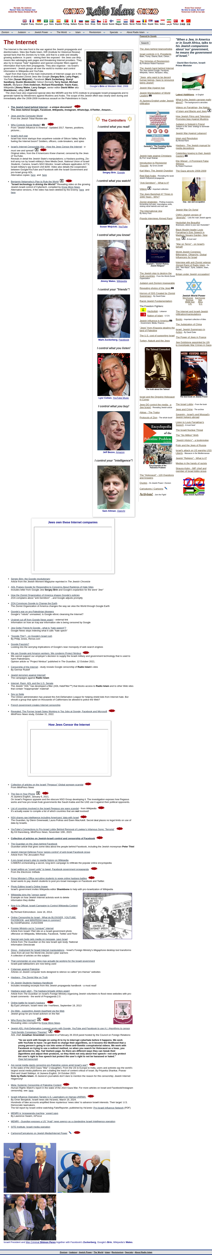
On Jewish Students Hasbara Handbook (32, 982)
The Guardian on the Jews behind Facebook (34, 843)
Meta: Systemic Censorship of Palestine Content (36, 1085)
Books (179, 319)
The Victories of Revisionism (154, 61)
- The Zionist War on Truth (29, 977)
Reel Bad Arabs (148, 175)
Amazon (120, 452)
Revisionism (95, 32)
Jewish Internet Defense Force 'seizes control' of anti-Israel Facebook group (50, 852)
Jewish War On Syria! (187, 209)
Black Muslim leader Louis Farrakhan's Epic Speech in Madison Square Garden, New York (191, 234)
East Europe (200, 298)
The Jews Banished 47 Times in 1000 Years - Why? (156, 195)
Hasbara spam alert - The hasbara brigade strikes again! (40, 991)
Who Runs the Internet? (23, 1020)
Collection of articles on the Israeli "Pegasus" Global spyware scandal (47, 784)
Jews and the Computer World (27, 115)
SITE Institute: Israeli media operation (30, 1126)
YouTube (123, 226)
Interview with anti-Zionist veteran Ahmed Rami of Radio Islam (193, 263)
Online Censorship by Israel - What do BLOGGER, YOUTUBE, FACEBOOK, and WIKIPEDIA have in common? (43, 918)
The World (62, 32)
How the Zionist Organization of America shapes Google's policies (45, 595)
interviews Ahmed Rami (156, 218)
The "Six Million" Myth (187, 435)
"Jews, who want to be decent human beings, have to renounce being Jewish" (157, 80)
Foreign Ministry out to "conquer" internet (32, 928)
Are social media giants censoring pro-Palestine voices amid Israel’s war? (49, 1065)
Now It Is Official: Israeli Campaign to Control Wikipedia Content (44, 905)
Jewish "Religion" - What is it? (191, 458)
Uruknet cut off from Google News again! (32, 619)
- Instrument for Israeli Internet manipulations (37, 950)
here (33, 175)
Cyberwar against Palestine (25, 969)
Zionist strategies (148, 202)
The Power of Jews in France (191, 337)
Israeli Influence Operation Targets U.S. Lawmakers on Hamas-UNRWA (48, 1097)
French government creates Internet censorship (35, 705)
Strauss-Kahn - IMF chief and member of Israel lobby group (191, 469)
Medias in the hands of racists (191, 463)
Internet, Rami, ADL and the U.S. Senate (32, 683)
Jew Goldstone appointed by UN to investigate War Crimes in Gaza (193, 343)
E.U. (200, 304)
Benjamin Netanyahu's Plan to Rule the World (35, 181)
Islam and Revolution (187, 138)
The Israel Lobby (184, 404)
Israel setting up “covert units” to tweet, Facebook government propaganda (50, 869)
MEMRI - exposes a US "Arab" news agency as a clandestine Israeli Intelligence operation (63, 1121)
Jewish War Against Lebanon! (191, 133)
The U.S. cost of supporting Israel (157, 335)
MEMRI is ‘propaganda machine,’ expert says (34, 1113)
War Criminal (41, 1242)
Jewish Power (41, 32)
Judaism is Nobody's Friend (190, 124)
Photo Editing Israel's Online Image (29, 886)
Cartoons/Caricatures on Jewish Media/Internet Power (39, 1133)
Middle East (190, 302)
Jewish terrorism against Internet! (28, 675)
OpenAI (121, 511)
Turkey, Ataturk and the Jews (155, 340)
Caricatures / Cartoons (151, 488)
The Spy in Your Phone (23, 794)
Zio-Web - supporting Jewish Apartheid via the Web (37, 1011)
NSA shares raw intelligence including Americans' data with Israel (45, 817)
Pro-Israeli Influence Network (108, 1107)
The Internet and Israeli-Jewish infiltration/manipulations (192, 313)
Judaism (22, 32)
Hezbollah (152, 311)
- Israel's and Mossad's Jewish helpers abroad (192, 416)
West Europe (188, 298)
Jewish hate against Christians (156, 155)
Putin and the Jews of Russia (191, 445)
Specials (114, 32)
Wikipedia (122, 281)
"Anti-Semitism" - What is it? (154, 182)
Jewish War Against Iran (152, 87)
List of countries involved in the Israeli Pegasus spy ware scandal (45, 808)
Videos (143, 189)
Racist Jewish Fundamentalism (156, 301)
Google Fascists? (20, 644)
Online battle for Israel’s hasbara (28, 1002)
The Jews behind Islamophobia (156, 49)
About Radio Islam (136, 32)
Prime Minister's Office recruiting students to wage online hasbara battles (49, 878)
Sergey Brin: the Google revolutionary (30, 578)
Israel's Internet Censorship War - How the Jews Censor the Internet (46, 146)
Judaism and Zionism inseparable (157, 283)
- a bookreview (192, 440)
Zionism (5, 32)
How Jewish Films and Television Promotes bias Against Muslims (193, 117)
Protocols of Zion (148, 417)
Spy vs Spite (17, 694)
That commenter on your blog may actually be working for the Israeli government (53, 961)
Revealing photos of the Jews (155, 288)
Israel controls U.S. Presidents (155, 54)
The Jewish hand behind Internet (157, 68)
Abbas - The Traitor (150, 412)
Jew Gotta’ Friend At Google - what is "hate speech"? (38, 628)
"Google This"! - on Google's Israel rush (31, 636)
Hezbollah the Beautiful (188, 222)
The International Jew (151, 211)
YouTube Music (121, 398)
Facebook (124, 339)
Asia (200, 300)
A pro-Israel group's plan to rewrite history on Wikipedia (40, 860)
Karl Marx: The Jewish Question (156, 170)
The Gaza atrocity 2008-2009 (191, 170)
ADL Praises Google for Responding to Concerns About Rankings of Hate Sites (52, 587)
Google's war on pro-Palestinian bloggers (32, 611)
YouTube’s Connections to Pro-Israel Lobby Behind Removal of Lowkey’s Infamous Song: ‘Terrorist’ (62, 829)
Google (121, 172)
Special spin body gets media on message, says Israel (39, 939)
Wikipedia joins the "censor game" (28, 894)
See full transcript (28, 1059)
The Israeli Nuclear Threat (189, 430)
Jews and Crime (184, 409)
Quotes (143, 483)
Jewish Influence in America (154, 320)
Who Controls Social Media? (26, 125)
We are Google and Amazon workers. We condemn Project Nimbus (46, 653)
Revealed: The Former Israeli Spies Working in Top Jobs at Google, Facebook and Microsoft (59, 711)
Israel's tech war (19, 135)
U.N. (190, 304)
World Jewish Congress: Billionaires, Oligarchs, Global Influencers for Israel (191, 254)
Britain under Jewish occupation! (193, 274)
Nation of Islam (155, 315)
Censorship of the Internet (24, 667)
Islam (78, 32)
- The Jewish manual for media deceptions (193, 146)
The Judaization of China (189, 324)
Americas (190, 300)
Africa (200, 302)
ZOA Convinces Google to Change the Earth (34, 603)
